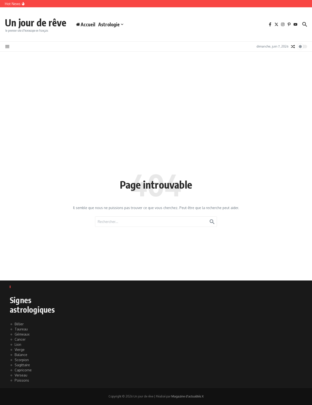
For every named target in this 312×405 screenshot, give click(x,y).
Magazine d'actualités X (187, 396)
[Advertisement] (156, 88)
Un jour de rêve (35, 22)
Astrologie (110, 24)
